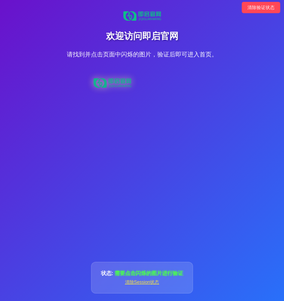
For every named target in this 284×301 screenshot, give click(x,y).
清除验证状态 (261, 7)
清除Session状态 (142, 282)
